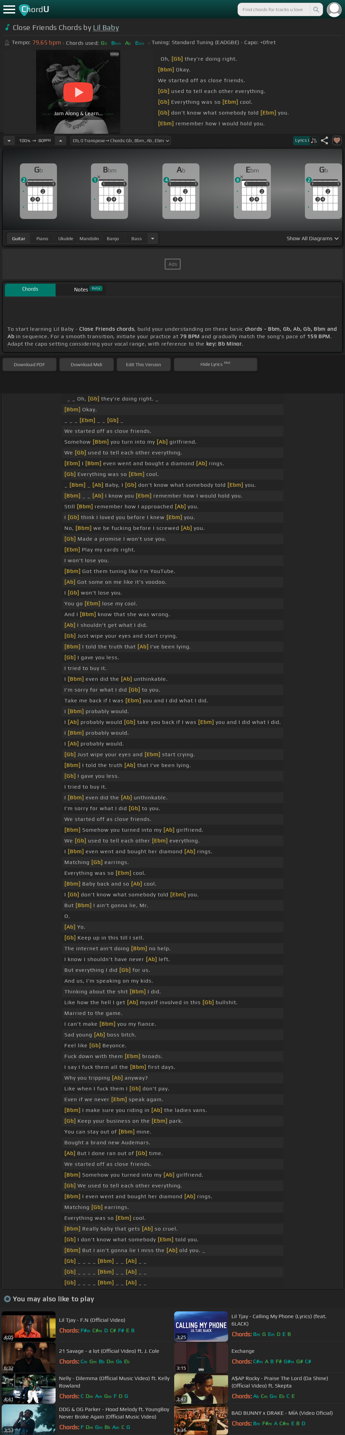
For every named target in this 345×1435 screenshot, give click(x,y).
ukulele (65, 238)
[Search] (316, 9)
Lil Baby (106, 27)
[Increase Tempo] (60, 140)
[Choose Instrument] (153, 238)
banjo (113, 238)
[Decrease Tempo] (9, 140)
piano (42, 238)
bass (136, 238)
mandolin (89, 238)
